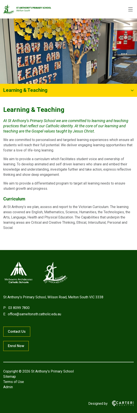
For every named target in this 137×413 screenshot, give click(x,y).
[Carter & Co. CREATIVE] (121, 403)
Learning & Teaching (25, 90)
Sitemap (9, 376)
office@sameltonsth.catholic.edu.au (34, 314)
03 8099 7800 (18, 308)
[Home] (35, 283)
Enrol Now (16, 346)
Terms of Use (13, 382)
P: (4, 308)
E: (4, 314)
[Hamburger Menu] (130, 9)
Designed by (98, 403)
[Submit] (131, 24)
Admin (8, 387)
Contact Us (17, 331)
